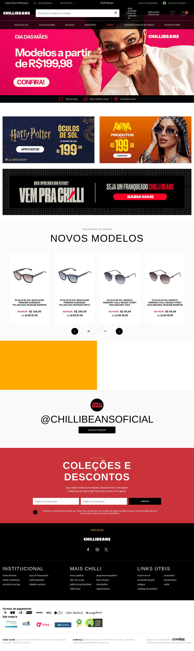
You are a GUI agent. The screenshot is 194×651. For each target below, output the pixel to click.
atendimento (66, 3)
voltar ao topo (97, 530)
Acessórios (90, 25)
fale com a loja (77, 580)
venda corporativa (11, 580)
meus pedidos (76, 575)
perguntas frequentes (106, 575)
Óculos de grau (47, 25)
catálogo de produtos (147, 589)
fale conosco (102, 580)
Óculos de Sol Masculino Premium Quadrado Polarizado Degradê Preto (74, 302)
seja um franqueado (148, 3)
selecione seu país (174, 3)
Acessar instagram (97, 430)
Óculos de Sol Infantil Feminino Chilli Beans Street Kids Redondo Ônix (120, 302)
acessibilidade (45, 3)
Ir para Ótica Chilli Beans (16, 3)
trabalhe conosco (37, 584)
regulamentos (103, 589)
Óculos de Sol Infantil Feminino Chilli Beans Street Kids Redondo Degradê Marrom (165, 302)
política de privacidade (80, 584)
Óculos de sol (21, 25)
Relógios (69, 25)
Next (119, 331)
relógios (141, 584)
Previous (74, 331)
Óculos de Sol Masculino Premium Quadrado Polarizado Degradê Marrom (29, 302)
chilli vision (75, 589)
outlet (166, 584)
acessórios (169, 575)
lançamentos (170, 580)
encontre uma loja (11, 584)
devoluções (102, 584)
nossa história (9, 575)
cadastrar (145, 501)
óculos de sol (143, 575)
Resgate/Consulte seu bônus (139, 25)
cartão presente (36, 580)
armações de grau (146, 580)
